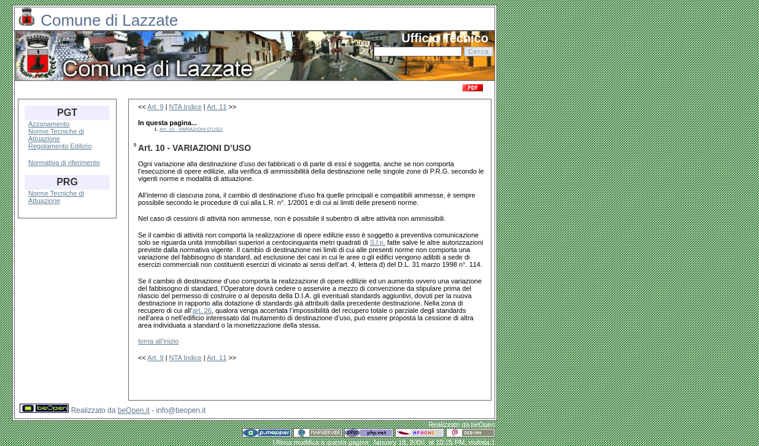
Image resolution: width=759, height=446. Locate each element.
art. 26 (202, 310)
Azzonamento (48, 124)
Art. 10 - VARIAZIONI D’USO (191, 129)
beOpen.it (134, 410)
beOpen (483, 424)
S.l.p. (377, 242)
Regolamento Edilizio (59, 146)
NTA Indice (185, 106)
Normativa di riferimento (64, 162)
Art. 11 (216, 106)
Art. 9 (155, 106)
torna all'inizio (158, 341)
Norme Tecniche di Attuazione (56, 135)
